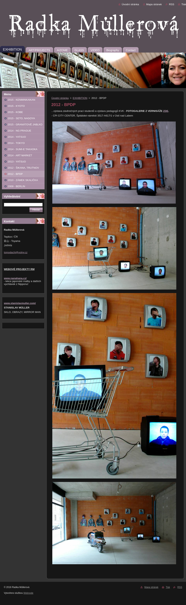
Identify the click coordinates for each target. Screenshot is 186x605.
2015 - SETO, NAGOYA (21, 118)
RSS (171, 4)
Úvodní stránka (130, 4)
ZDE (165, 111)
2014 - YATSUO (17, 136)
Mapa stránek (154, 4)
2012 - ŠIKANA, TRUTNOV (23, 167)
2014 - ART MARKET (20, 155)
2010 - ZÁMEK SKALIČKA (23, 180)
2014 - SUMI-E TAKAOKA (22, 149)
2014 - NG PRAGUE (19, 130)
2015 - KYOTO (16, 106)
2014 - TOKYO (16, 143)
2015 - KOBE (15, 112)
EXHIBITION (80, 98)
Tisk (183, 4)
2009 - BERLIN (16, 186)
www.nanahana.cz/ (15, 278)
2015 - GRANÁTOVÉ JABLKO (25, 124)
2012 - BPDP (15, 173)
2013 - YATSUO (17, 161)
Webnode (28, 593)
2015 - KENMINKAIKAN (21, 99)
